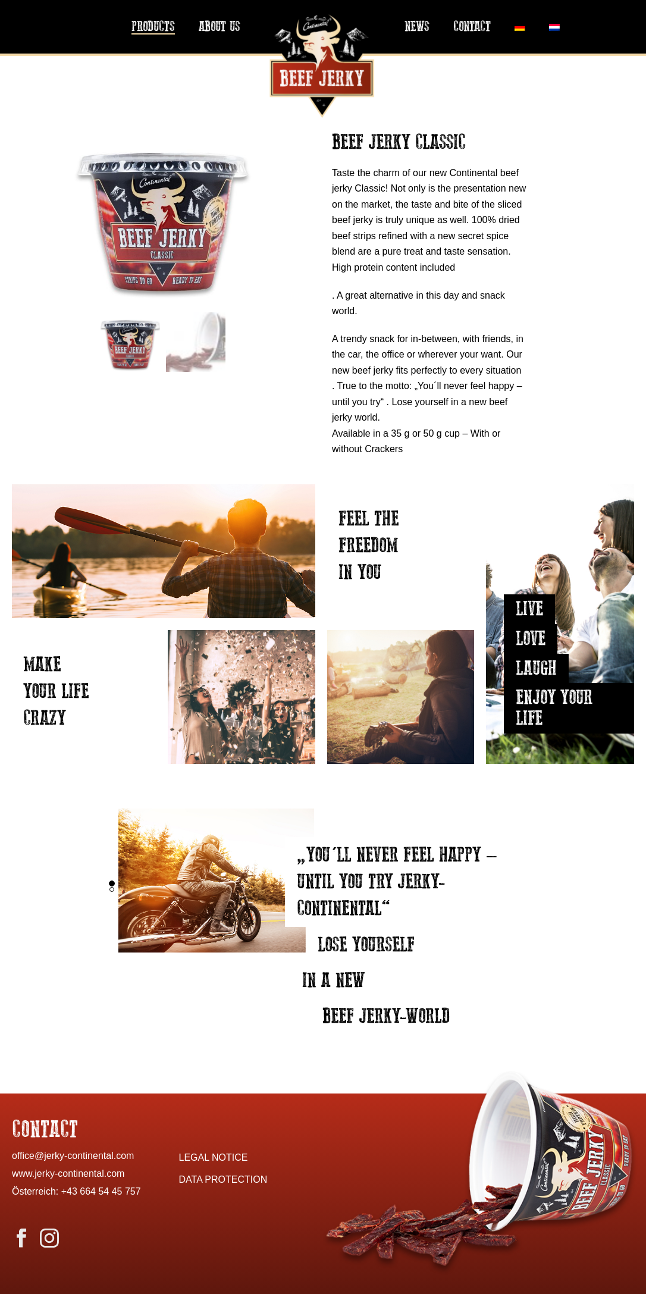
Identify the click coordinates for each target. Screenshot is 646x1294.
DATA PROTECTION (223, 1179)
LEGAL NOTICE (213, 1157)
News (416, 27)
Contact (472, 27)
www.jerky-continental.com (68, 1173)
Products (153, 27)
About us (219, 27)
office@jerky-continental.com (73, 1156)
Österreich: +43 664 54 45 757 (76, 1191)
